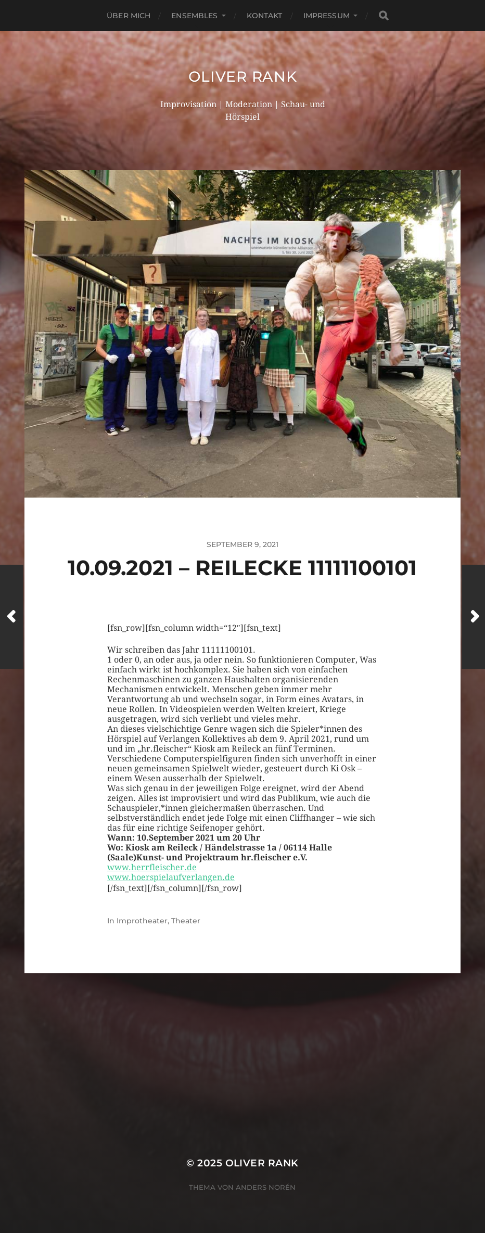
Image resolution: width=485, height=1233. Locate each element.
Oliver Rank (242, 76)
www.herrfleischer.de (152, 867)
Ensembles (194, 15)
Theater (185, 920)
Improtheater (142, 920)
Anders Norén (266, 1187)
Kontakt (265, 15)
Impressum (326, 15)
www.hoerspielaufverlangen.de (171, 877)
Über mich (128, 15)
